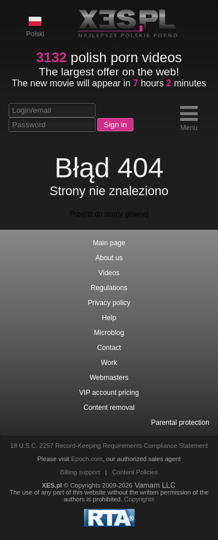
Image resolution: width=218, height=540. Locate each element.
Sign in (115, 124)
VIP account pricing (109, 393)
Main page (109, 243)
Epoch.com (86, 458)
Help (109, 318)
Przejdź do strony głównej (109, 214)
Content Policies (135, 472)
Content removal (109, 408)
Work (109, 363)
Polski (35, 26)
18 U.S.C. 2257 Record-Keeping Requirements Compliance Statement (109, 445)
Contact (109, 348)
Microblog (109, 333)
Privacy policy (109, 303)
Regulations (109, 288)
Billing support (80, 472)
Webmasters (109, 378)
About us (109, 258)
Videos (109, 273)
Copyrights (139, 499)
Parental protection (180, 423)
